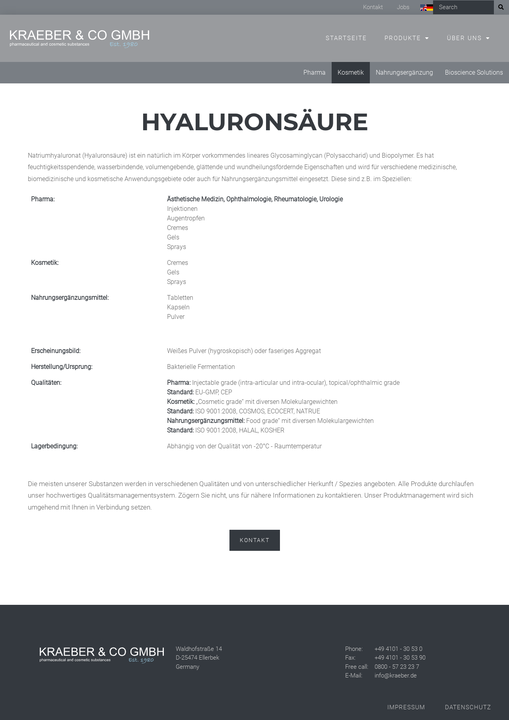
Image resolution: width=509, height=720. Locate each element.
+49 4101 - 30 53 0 (398, 648)
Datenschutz (468, 707)
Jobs (403, 7)
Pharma (314, 72)
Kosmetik (351, 72)
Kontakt (373, 7)
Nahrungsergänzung (404, 72)
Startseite (346, 38)
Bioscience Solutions (474, 72)
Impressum (406, 707)
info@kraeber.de (396, 675)
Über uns (464, 38)
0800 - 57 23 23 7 (397, 666)
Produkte (403, 38)
